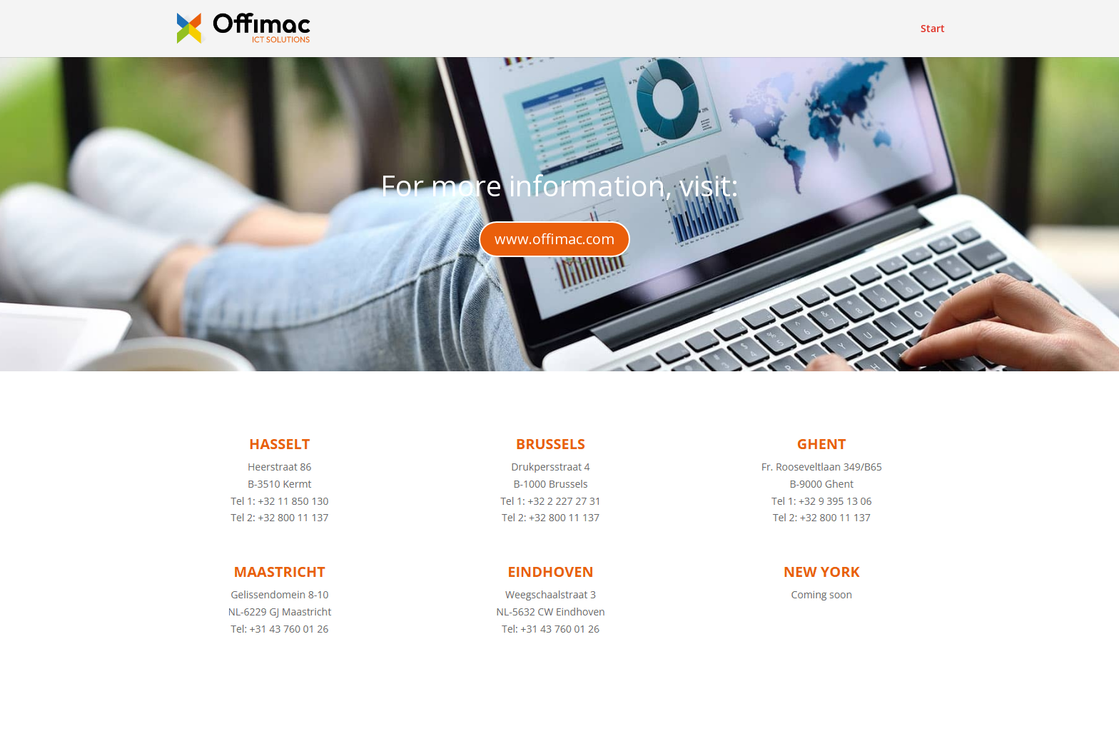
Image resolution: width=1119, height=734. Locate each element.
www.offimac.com (554, 238)
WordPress (466, 714)
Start (933, 29)
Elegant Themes (296, 714)
